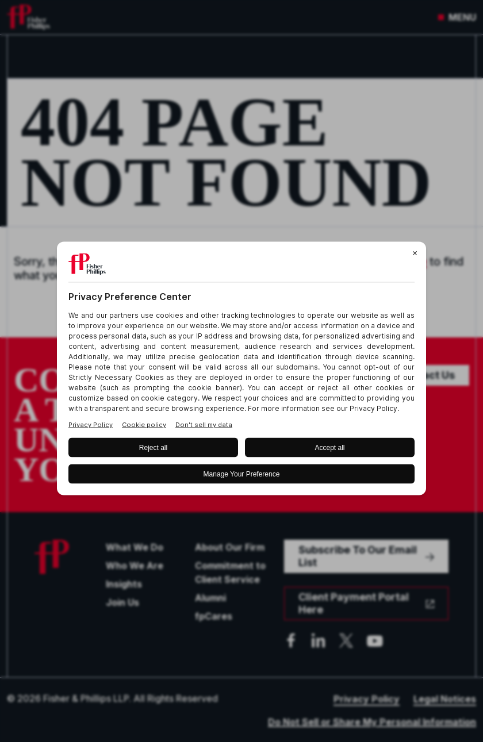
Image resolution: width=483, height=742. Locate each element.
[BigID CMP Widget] (241, 371)
